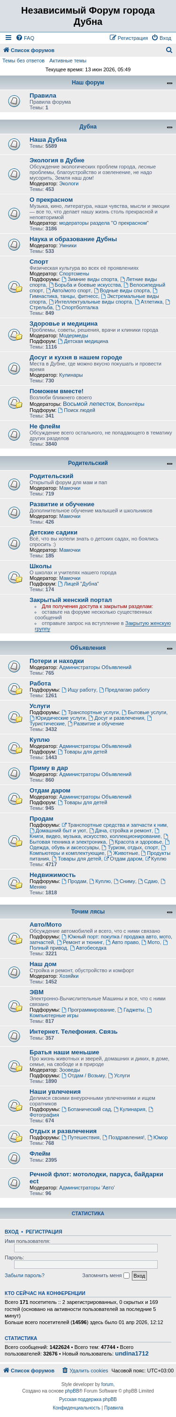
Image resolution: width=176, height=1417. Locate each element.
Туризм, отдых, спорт (130, 847)
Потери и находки (57, 660)
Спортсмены (74, 273)
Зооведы (69, 1070)
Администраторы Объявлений (95, 667)
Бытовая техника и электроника (99, 839)
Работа (40, 683)
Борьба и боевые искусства (85, 285)
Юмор (157, 1137)
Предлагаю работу (124, 690)
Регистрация (44, 1231)
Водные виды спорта (122, 290)
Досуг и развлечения (116, 718)
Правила (43, 95)
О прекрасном (51, 199)
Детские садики (53, 532)
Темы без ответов (23, 60)
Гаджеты (130, 1010)
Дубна (88, 126)
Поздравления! (123, 1137)
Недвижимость (53, 874)
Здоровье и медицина (64, 323)
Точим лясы (88, 911)
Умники (68, 245)
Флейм (40, 1153)
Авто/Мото (46, 924)
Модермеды (73, 335)
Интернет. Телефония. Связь (74, 1031)
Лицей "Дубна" (78, 584)
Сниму (124, 881)
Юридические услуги (57, 718)
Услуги (40, 705)
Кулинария (129, 1109)
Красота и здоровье (135, 842)
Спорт (39, 261)
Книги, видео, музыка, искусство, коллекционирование (95, 833)
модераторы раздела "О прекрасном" (104, 223)
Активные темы (67, 60)
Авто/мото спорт (68, 290)
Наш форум (88, 82)
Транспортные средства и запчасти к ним (114, 825)
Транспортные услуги (90, 712)
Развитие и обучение (62, 504)
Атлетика (148, 302)
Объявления (88, 648)
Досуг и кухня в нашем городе (76, 357)
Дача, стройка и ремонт (120, 830)
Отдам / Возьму (83, 1075)
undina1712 (132, 1353)
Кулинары (71, 375)
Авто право (122, 942)
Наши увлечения (55, 1091)
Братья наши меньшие (64, 1052)
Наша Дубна (48, 139)
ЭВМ (37, 992)
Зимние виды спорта (89, 279)
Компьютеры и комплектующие (98, 850)
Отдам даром (50, 790)
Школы (41, 566)
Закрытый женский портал (71, 599)
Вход (11, 1231)
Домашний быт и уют (58, 830)
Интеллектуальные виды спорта (90, 302)
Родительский (88, 463)
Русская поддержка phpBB (88, 1399)
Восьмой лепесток (89, 403)
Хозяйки (68, 976)
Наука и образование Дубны (73, 239)
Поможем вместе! (57, 391)
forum (107, 1384)
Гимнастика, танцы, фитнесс (94, 293)
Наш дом (43, 964)
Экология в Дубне (57, 160)
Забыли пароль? (25, 1275)
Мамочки (70, 488)
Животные (122, 853)
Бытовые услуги (144, 712)
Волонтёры (131, 404)
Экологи (69, 183)
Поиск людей (76, 410)
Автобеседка (88, 948)
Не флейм (45, 426)
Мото (150, 942)
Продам (42, 818)
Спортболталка (76, 307)
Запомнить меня (105, 1275)
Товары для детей (82, 751)
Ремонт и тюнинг (80, 942)
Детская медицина (83, 341)
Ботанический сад (86, 1109)
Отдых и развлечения (63, 1131)
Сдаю (148, 881)
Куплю (40, 739)
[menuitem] (24, 38)
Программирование (88, 1010)
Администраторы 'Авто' (87, 1187)
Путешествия (80, 1137)
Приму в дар (49, 767)
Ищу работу (78, 690)
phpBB (72, 1391)
